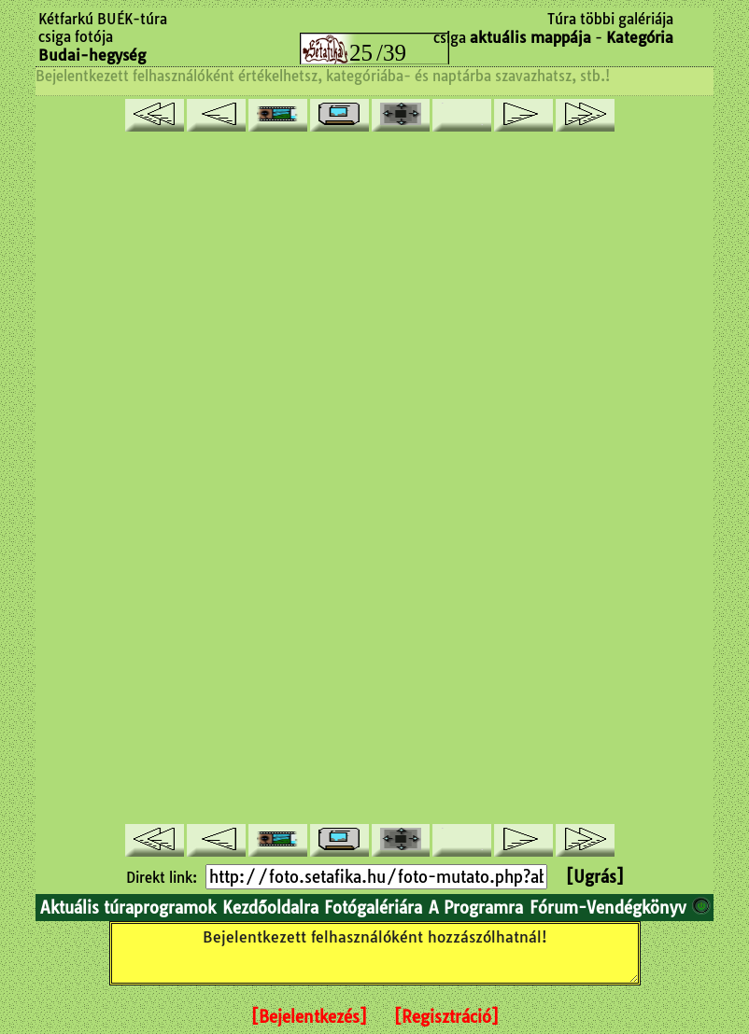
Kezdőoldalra (270, 907)
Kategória (639, 37)
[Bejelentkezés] (309, 1017)
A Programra (476, 907)
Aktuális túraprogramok (128, 907)
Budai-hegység (92, 55)
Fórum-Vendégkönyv (608, 907)
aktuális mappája (530, 37)
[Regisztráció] (446, 1017)
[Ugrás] (595, 877)
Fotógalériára (373, 907)
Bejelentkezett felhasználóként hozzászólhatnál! (375, 953)
